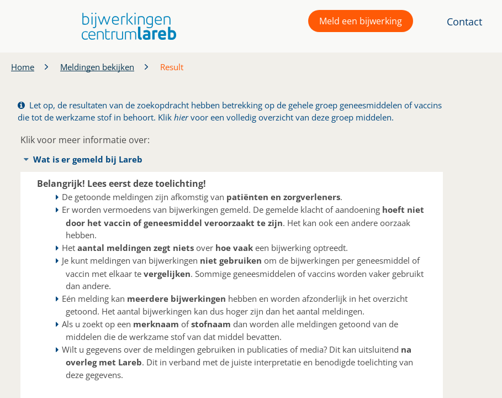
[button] (126, 26)
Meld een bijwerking (360, 21)
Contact (464, 21)
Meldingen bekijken (97, 66)
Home (22, 66)
